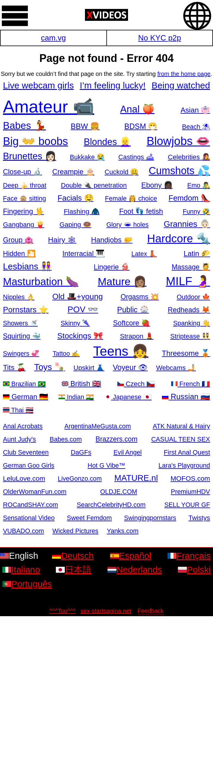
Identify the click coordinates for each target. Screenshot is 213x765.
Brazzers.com (117, 439)
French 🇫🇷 (190, 384)
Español (130, 556)
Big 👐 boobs (35, 141)
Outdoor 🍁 (193, 297)
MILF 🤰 (188, 281)
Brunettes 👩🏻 (29, 156)
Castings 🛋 (136, 157)
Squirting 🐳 (22, 336)
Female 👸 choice (131, 198)
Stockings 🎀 (80, 335)
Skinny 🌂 (75, 323)
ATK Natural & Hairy (181, 426)
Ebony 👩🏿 (157, 185)
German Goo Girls (28, 465)
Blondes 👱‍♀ (107, 142)
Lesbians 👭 (27, 266)
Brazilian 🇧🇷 (24, 384)
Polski (194, 569)
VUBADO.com (23, 531)
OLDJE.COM (118, 491)
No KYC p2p (159, 37)
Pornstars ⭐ (25, 309)
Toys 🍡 (49, 367)
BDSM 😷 (140, 126)
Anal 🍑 (137, 109)
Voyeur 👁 (130, 367)
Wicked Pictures (75, 531)
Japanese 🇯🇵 (128, 397)
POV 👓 (82, 309)
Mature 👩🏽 (122, 282)
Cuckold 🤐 (121, 172)
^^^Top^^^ (62, 611)
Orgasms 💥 (140, 297)
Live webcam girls (38, 85)
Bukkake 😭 (87, 157)
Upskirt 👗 (88, 367)
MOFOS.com (190, 478)
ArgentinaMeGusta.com (97, 426)
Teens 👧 (121, 351)
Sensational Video (29, 518)
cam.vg (53, 37)
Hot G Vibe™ (106, 465)
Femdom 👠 (189, 198)
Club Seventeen (26, 452)
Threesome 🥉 (186, 353)
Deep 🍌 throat (24, 185)
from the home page (184, 74)
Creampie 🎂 (73, 172)
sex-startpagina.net (106, 611)
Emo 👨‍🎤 (198, 185)
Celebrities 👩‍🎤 (189, 157)
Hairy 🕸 (62, 240)
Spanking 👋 (191, 323)
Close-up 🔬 (22, 172)
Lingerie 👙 (112, 267)
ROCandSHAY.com (30, 504)
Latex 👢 (144, 253)
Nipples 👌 (18, 297)
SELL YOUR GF (187, 504)
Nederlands (135, 569)
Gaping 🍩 (75, 224)
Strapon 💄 (137, 336)
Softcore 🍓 (131, 323)
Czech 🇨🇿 (136, 384)
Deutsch (73, 556)
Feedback (151, 611)
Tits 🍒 (14, 367)
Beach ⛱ (196, 126)
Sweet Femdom (89, 518)
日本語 (73, 569)
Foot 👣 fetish (141, 211)
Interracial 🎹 (83, 253)
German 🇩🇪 (25, 397)
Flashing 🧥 (82, 211)
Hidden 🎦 (19, 253)
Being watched (181, 85)
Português (27, 584)
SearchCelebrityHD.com (111, 504)
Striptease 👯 (190, 336)
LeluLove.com (24, 478)
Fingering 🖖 (23, 211)
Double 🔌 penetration (94, 185)
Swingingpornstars (150, 518)
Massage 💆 (191, 267)
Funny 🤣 (196, 211)
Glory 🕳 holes (127, 224)
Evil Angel (127, 452)
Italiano (21, 569)
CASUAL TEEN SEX (180, 439)
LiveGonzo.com (80, 478)
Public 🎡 (133, 309)
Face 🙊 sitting (24, 198)
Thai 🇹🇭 (18, 410)
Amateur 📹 (48, 106)
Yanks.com (122, 531)
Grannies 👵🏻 (187, 224)
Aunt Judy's (19, 439)
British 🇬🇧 (81, 384)
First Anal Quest (187, 452)
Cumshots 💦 (179, 170)
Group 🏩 (18, 240)
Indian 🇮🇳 (76, 397)
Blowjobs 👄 (178, 141)
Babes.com (66, 439)
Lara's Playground (184, 465)
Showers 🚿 (20, 323)
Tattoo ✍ (66, 353)
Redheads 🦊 (189, 310)
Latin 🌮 (197, 253)
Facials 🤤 (76, 198)
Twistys (199, 518)
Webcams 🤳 (176, 367)
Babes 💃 (24, 125)
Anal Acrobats (22, 426)
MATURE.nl (136, 478)
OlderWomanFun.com (35, 491)
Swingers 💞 (21, 353)
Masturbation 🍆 (40, 281)
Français (189, 556)
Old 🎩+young (77, 296)
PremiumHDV (190, 491)
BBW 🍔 (85, 126)
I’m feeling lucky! (113, 85)
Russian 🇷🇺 (186, 396)
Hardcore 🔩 (178, 238)
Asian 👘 (195, 110)
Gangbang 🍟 (23, 224)
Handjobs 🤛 (111, 240)
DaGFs (81, 452)
